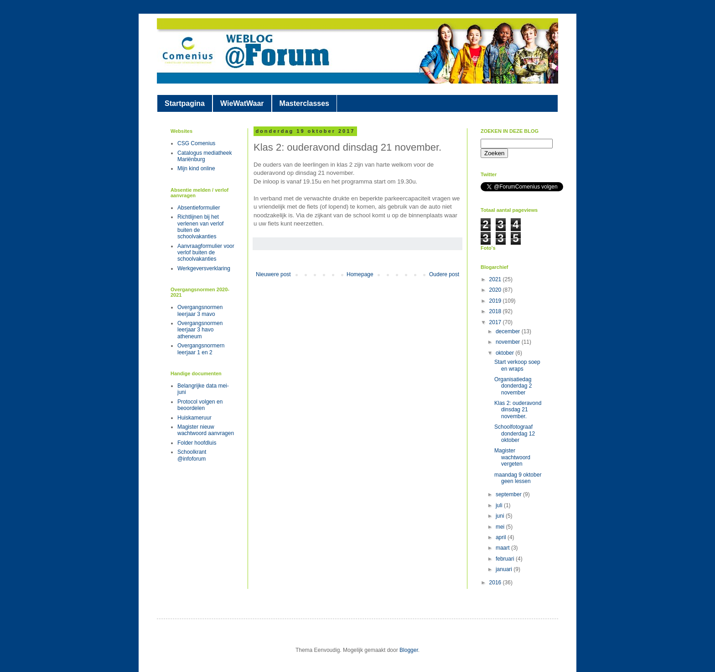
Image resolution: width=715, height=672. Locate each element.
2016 (496, 582)
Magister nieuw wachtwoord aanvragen (205, 430)
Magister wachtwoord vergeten (512, 457)
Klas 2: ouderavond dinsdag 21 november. (517, 410)
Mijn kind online (196, 168)
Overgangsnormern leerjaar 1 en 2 (200, 348)
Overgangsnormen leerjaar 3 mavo (200, 310)
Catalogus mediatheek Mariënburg (204, 156)
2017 (496, 322)
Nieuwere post (273, 274)
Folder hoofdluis (196, 443)
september (509, 494)
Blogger (408, 650)
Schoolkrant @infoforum (191, 455)
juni (501, 516)
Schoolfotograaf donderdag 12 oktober (514, 433)
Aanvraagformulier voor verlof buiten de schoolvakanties (205, 252)
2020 (496, 290)
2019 (496, 301)
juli (500, 505)
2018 (496, 311)
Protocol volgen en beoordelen (200, 405)
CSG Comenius (196, 143)
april (502, 537)
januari (504, 569)
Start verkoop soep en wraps (517, 365)
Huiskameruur (194, 418)
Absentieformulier (198, 208)
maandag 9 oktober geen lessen (517, 478)
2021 (496, 279)
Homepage (360, 274)
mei (501, 527)
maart (503, 548)
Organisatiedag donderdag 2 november (513, 386)
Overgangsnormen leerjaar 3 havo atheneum (200, 330)
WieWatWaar (242, 103)
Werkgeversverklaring (203, 268)
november (509, 342)
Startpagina (185, 103)
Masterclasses (304, 103)
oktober (505, 353)
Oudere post (444, 274)
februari (506, 559)
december (509, 331)
